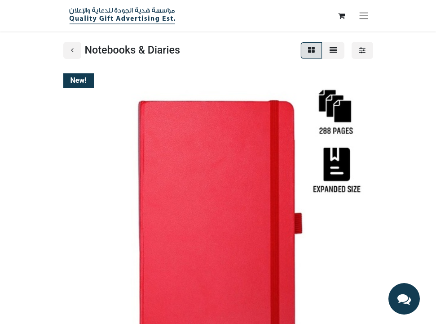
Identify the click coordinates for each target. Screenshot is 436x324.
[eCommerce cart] (342, 16)
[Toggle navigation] (363, 16)
